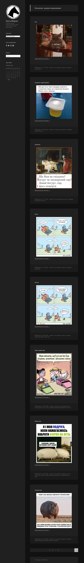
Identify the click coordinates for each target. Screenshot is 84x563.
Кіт (36, 22)
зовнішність (64, 473)
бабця (69, 335)
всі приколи (58, 67)
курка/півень (63, 407)
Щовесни (38, 421)
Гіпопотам (38, 490)
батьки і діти (59, 406)
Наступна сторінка (76, 550)
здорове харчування (39, 336)
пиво (42, 131)
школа (43, 407)
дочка (48, 407)
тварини (64, 67)
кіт (41, 69)
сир (44, 200)
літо (60, 475)
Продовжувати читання (42, 58)
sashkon (52, 67)
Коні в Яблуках (12, 21)
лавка (46, 336)
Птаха (37, 282)
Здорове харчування (42, 82)
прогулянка (55, 540)
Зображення (39, 67)
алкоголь (58, 129)
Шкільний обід (40, 350)
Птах (36, 214)
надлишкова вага (65, 475)
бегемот (69, 539)
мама (67, 407)
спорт (39, 475)
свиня (36, 476)
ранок (42, 200)
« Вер (9, 79)
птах (49, 336)
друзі (48, 475)
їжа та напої (64, 199)
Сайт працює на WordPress (41, 560)
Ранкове (37, 144)
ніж (70, 407)
